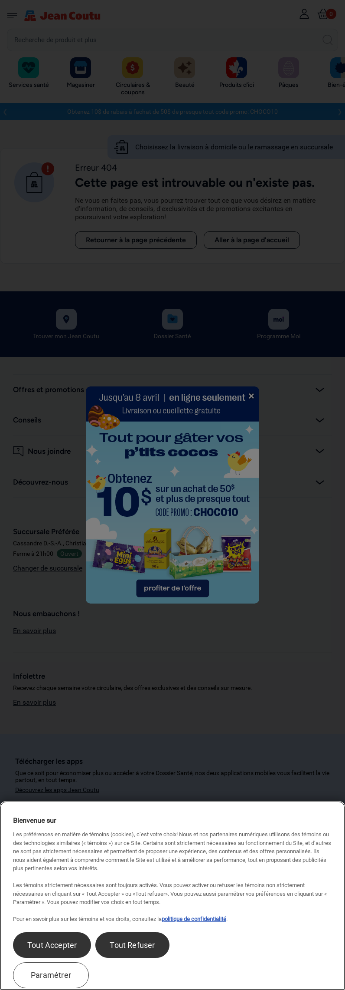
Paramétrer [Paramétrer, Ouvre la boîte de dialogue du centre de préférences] (51, 975)
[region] (172, 895)
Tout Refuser (132, 945)
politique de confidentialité (194, 919)
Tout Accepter (52, 945)
